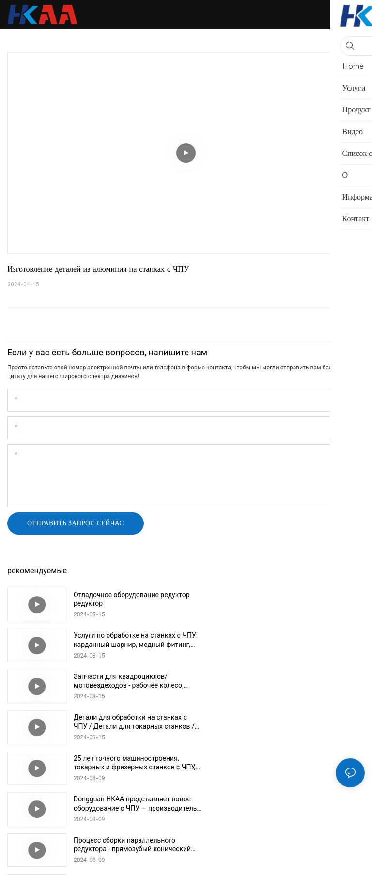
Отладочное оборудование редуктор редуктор (116, 599)
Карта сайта (324, 860)
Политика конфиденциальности (252, 860)
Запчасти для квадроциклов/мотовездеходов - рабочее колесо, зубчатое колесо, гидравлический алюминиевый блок (129, 639)
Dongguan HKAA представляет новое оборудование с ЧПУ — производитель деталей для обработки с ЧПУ (300, 681)
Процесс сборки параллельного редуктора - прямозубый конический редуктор (124, 721)
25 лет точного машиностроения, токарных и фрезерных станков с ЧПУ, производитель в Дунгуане (127, 681)
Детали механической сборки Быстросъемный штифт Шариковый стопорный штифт (122, 762)
